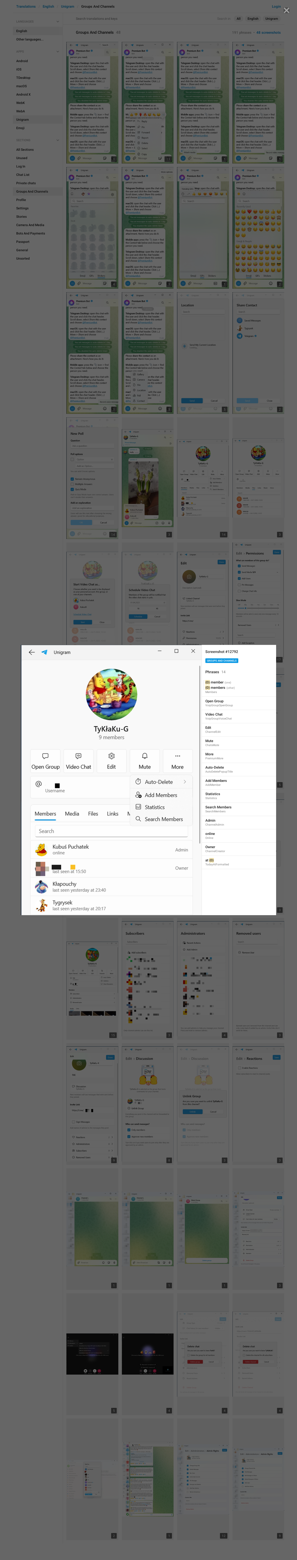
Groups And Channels (222, 660)
